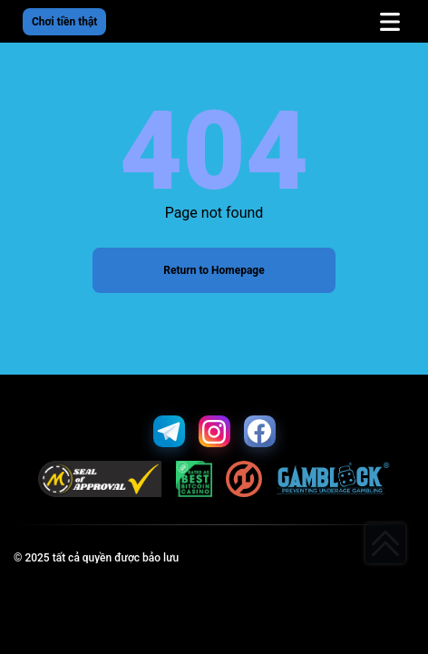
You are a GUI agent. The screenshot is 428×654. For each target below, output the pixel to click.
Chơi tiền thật (64, 21)
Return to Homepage (213, 270)
